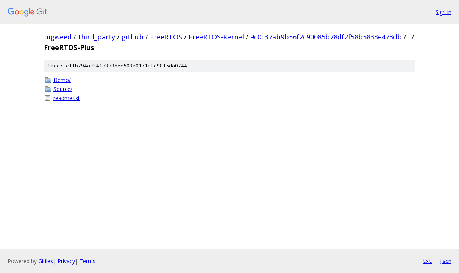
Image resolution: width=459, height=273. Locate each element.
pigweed (58, 36)
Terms (87, 261)
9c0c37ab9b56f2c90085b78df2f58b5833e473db (326, 36)
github (133, 36)
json (445, 260)
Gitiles (45, 261)
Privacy (66, 261)
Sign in (443, 12)
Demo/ (62, 79)
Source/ (62, 89)
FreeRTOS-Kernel (216, 36)
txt (427, 260)
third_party (96, 36)
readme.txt (66, 98)
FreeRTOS (166, 36)
